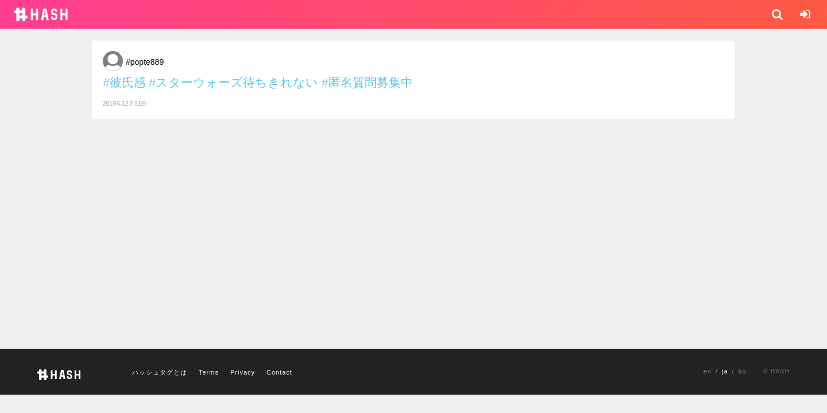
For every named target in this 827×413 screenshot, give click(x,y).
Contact (279, 372)
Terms (209, 372)
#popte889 (145, 62)
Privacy (242, 372)
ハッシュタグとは (159, 372)
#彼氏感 (124, 82)
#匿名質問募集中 (367, 82)
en (708, 371)
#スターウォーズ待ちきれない (234, 82)
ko (743, 371)
